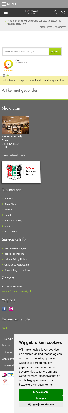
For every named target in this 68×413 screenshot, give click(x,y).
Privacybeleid (9, 339)
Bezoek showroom (14, 253)
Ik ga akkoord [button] (40, 392)
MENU (11, 4)
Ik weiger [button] (41, 398)
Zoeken (55, 51)
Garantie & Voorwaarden (17, 264)
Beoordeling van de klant (17, 270)
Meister (8, 209)
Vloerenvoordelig (13, 220)
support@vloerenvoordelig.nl (16, 290)
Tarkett (7, 215)
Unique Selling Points (15, 259)
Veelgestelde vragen (15, 248)
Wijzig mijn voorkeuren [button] (41, 404)
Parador (8, 198)
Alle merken (10, 231)
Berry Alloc (10, 204)
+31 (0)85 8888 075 (17, 21)
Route (22, 155)
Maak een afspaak (10, 155)
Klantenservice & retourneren (52, 27)
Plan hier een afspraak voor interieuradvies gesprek (34, 80)
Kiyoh (4, 327)
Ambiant (8, 226)
